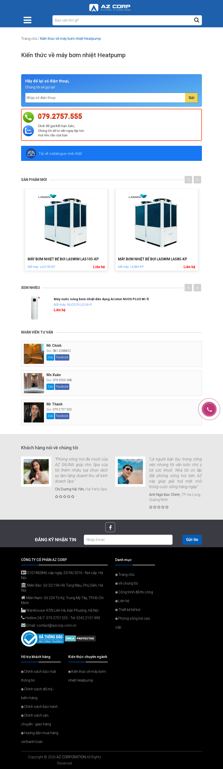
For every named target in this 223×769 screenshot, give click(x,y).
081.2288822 (62, 351)
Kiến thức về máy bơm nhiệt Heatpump (87, 676)
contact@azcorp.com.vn (56, 625)
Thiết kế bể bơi (127, 610)
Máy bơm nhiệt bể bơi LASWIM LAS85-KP (152, 259)
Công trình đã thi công (134, 592)
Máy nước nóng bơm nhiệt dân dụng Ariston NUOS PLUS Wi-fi (101, 299)
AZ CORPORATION (71, 757)
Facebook (62, 357)
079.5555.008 (62, 380)
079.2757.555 (60, 116)
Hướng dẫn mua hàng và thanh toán (39, 737)
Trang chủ (29, 39)
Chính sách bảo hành (39, 707)
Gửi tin (192, 539)
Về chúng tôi (126, 583)
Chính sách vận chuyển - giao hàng (36, 719)
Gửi (191, 98)
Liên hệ (99, 267)
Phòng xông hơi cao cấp (132, 622)
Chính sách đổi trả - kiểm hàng (37, 693)
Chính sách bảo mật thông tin (38, 676)
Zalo (50, 357)
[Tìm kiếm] (197, 20)
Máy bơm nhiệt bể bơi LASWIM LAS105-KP (63, 259)
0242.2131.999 (88, 618)
